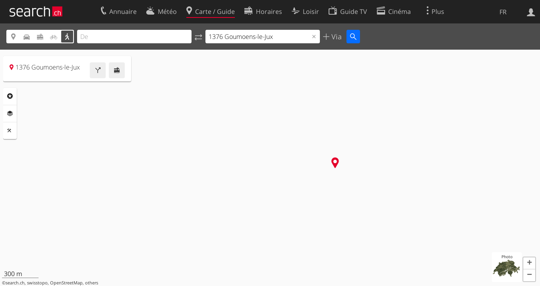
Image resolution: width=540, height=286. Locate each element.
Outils (10, 130)
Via (335, 36)
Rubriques (10, 96)
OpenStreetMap (66, 283)
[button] (529, 263)
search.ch (15, 283)
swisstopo (37, 283)
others (91, 283)
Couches (10, 113)
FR (503, 12)
